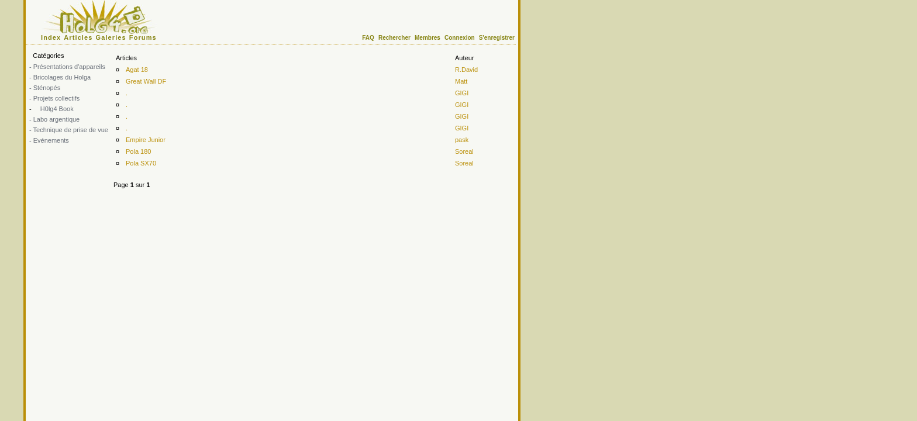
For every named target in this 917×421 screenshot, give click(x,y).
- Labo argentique (54, 119)
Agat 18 (137, 69)
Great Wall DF (146, 81)
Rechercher (394, 37)
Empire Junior (146, 139)
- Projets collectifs (54, 98)
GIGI (461, 92)
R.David (466, 69)
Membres (427, 37)
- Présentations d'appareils (67, 66)
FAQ (368, 37)
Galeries (111, 37)
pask (461, 139)
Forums (143, 37)
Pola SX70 (141, 163)
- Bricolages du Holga (60, 77)
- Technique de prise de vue (68, 129)
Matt (461, 81)
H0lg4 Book (56, 108)
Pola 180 (138, 151)
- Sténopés (44, 87)
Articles (78, 37)
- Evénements (49, 140)
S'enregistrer (497, 37)
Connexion (459, 37)
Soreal (464, 151)
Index (51, 37)
